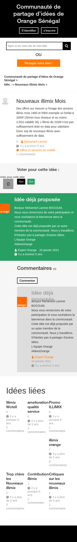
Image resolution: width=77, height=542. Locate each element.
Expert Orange (27, 250)
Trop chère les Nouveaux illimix (15, 481)
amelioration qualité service (37, 407)
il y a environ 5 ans (30, 254)
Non (21, 181)
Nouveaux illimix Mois (41, 101)
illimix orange (55, 442)
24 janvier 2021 (49, 250)
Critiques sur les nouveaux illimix (57, 481)
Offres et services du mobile (37, 150)
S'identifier (29, 30)
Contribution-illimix (37, 476)
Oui (31, 181)
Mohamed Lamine (35, 141)
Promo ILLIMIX (55, 404)
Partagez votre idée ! (38, 63)
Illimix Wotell (11, 404)
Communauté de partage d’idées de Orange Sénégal (38, 13)
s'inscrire (49, 30)
